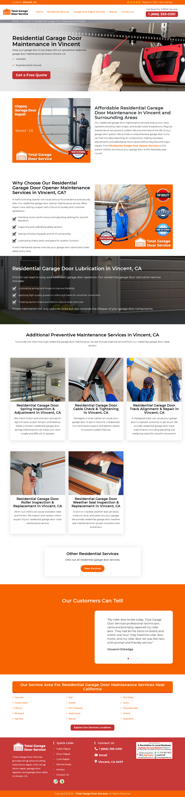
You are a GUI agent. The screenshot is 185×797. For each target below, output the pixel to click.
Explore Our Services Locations (92, 727)
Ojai (70, 697)
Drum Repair (61, 754)
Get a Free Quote (31, 75)
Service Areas (62, 764)
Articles (59, 769)
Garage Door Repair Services (89, 12)
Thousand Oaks (130, 708)
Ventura (126, 713)
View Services (92, 568)
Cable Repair (62, 749)
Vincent (27, 21)
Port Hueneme (76, 708)
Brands (113, 12)
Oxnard (72, 702)
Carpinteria (128, 718)
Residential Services (58, 12)
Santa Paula (74, 713)
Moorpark (19, 713)
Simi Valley (128, 697)
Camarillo (19, 697)
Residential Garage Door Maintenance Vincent (60, 21)
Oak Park (19, 718)
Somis (126, 702)
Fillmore (18, 708)
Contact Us (127, 12)
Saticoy (72, 718)
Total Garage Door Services (92, 793)
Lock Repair (61, 759)
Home (39, 12)
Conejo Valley (21, 702)
